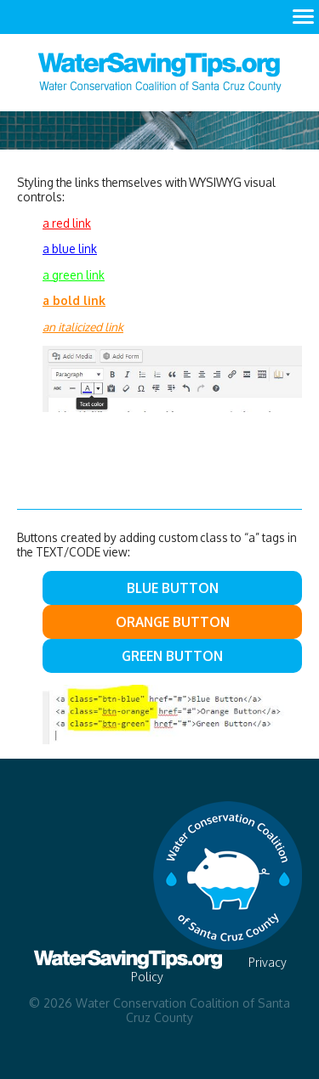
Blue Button (173, 587)
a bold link (74, 300)
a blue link (70, 248)
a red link (67, 223)
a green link (74, 275)
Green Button (172, 655)
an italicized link (83, 326)
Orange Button (173, 621)
